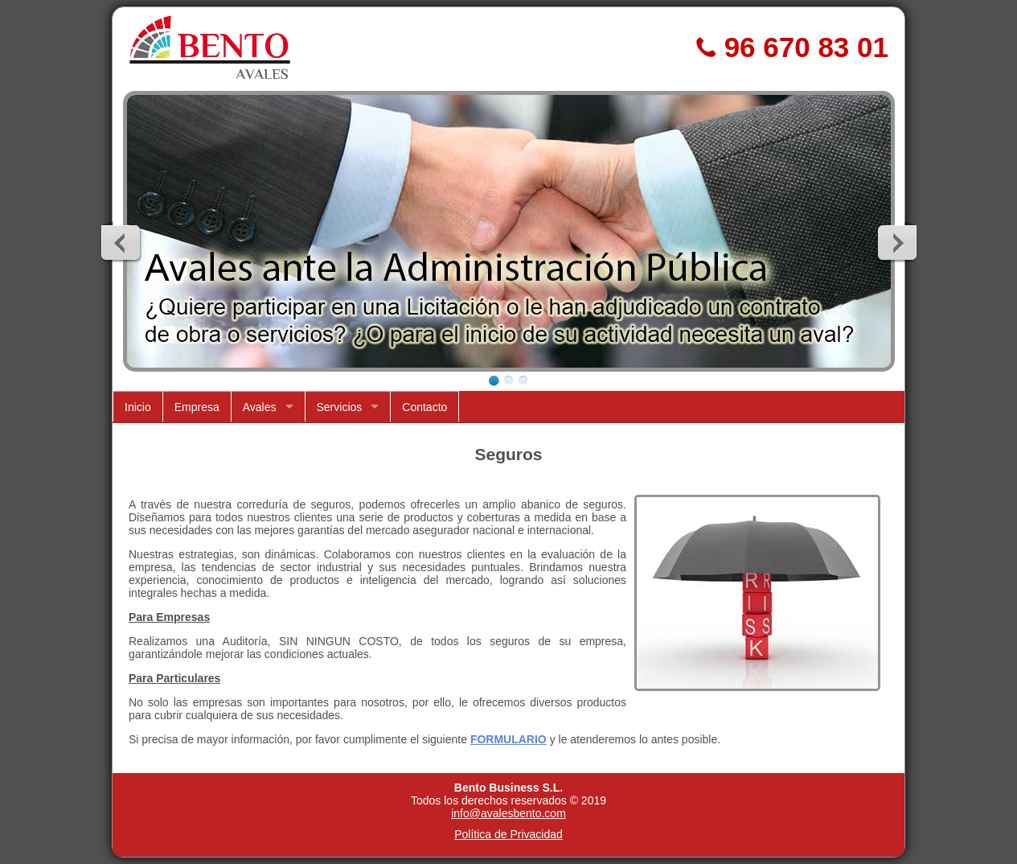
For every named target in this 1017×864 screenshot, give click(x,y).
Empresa (196, 407)
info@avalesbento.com (508, 813)
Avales (260, 407)
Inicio (138, 407)
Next (896, 242)
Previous (121, 242)
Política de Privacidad (508, 834)
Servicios (340, 407)
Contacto (424, 407)
